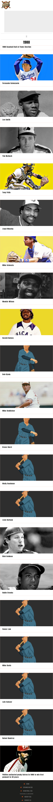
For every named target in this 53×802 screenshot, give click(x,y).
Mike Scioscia (8, 265)
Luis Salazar (7, 702)
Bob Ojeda (6, 374)
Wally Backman (8, 483)
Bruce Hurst (7, 447)
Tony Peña (6, 192)
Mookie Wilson (8, 301)
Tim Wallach (7, 156)
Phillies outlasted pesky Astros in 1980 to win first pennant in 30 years (23, 775)
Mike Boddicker (8, 410)
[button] (26, 36)
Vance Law (6, 629)
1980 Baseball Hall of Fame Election (16, 47)
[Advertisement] (28, 21)
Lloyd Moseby (7, 228)
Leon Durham (7, 520)
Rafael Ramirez (8, 738)
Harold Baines (8, 338)
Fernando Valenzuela (10, 83)
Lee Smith (6, 119)
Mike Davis (6, 665)
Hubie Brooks (7, 592)
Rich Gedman (7, 556)
